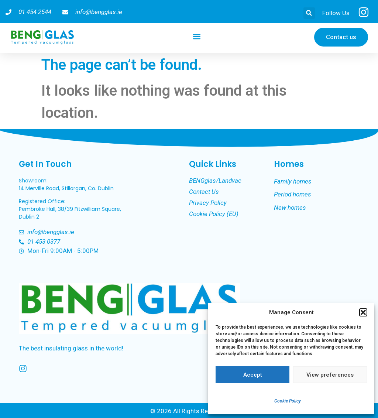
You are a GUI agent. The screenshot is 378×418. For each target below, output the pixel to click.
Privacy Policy (208, 202)
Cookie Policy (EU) (213, 213)
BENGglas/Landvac (215, 180)
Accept (252, 374)
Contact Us (204, 191)
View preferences (330, 374)
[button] (363, 312)
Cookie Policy (287, 401)
